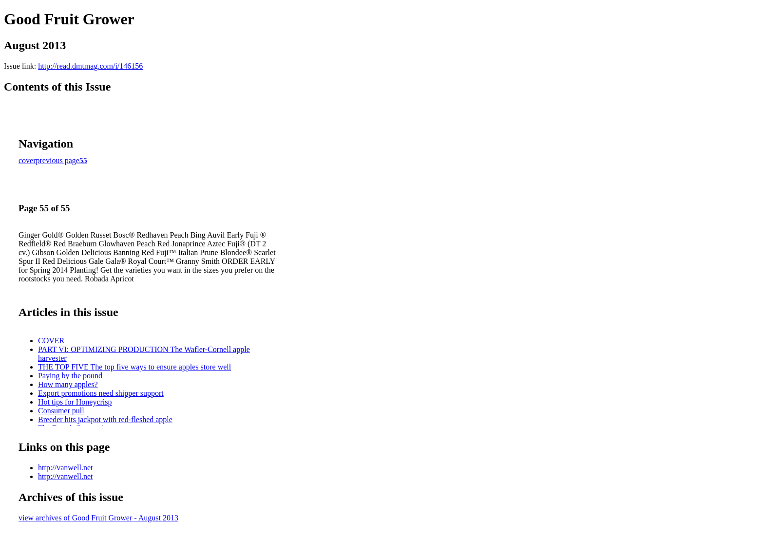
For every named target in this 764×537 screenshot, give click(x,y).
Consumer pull (61, 411)
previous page (57, 160)
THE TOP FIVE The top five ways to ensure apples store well (134, 367)
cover (27, 160)
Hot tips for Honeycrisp (75, 402)
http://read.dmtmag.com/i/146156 (90, 66)
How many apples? (68, 384)
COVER (51, 340)
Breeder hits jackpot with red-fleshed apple (105, 419)
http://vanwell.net (65, 467)
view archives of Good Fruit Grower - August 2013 (98, 518)
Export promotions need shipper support (101, 393)
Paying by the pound (70, 375)
